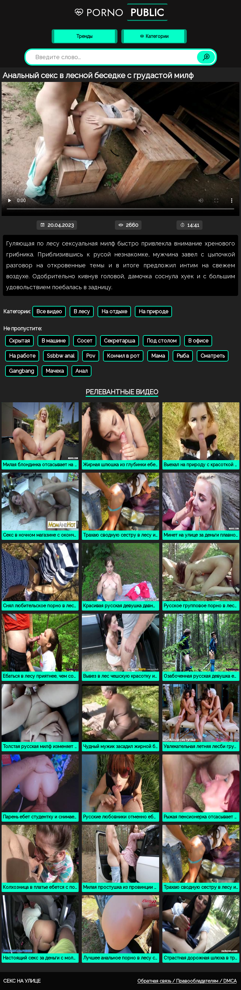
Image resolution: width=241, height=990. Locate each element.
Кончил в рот (123, 356)
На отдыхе (114, 311)
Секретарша (119, 341)
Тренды (84, 36)
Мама (158, 356)
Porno (121, 12)
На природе (153, 311)
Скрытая (19, 341)
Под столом (161, 341)
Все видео (49, 311)
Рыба (182, 356)
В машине (53, 341)
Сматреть (213, 356)
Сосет (84, 341)
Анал (81, 371)
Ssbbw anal (60, 356)
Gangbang (21, 371)
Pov (90, 356)
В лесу (81, 311)
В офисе (198, 341)
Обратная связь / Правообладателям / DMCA (187, 981)
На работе (22, 356)
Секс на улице (22, 981)
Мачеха (55, 371)
